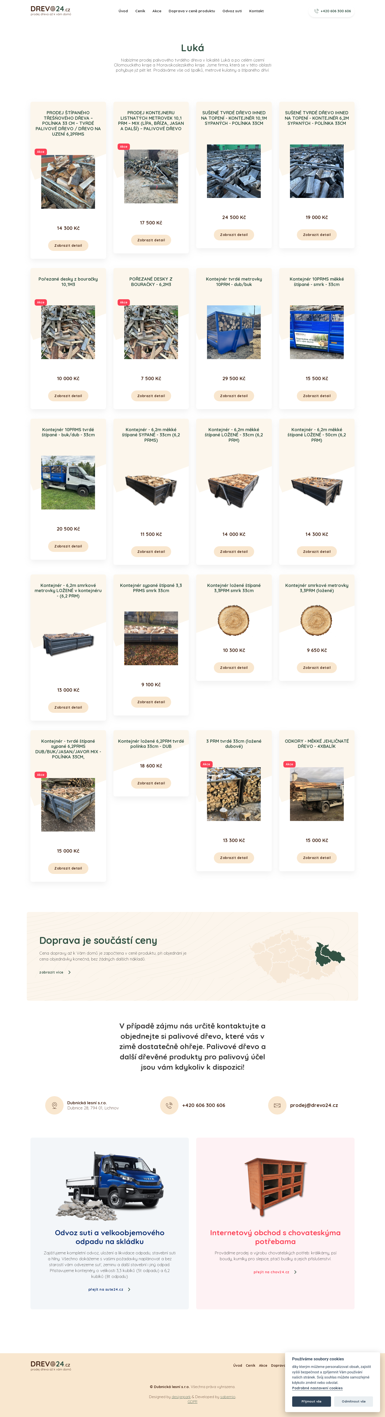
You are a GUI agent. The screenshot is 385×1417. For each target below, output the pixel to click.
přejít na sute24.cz (109, 1289)
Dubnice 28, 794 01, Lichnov (93, 1124)
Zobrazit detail (68, 245)
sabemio (227, 1396)
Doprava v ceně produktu (192, 11)
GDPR (192, 1401)
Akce (156, 11)
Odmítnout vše (354, 1401)
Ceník (140, 11)
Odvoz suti (232, 11)
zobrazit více (55, 991)
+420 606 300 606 (332, 11)
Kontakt (256, 11)
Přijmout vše (311, 1401)
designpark (181, 1396)
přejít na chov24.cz (275, 1272)
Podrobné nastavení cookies (317, 1388)
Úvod (123, 11)
